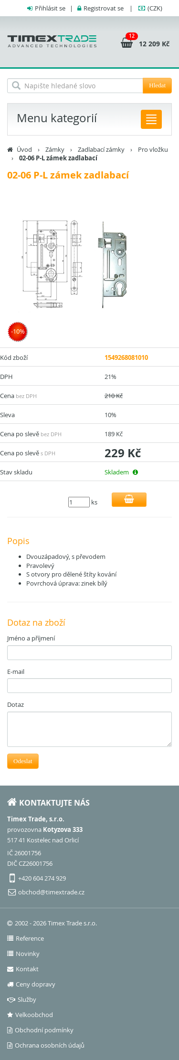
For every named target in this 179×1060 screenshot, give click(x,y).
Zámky (54, 149)
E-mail (15, 671)
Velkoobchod (30, 1014)
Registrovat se (104, 8)
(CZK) (154, 8)
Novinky (23, 953)
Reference (25, 938)
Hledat (157, 85)
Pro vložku (153, 149)
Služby (21, 999)
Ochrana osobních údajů (45, 1045)
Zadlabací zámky (101, 149)
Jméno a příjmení (31, 638)
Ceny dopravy (31, 984)
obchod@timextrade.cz (51, 892)
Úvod (24, 149)
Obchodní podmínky (40, 1030)
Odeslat (22, 761)
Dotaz (15, 704)
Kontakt (23, 969)
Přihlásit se (50, 8)
